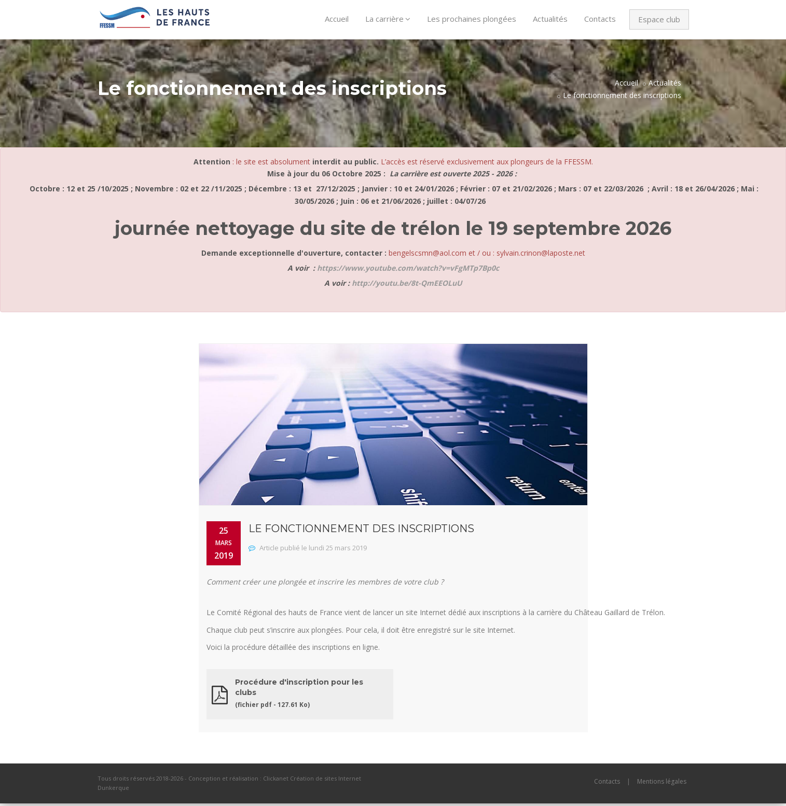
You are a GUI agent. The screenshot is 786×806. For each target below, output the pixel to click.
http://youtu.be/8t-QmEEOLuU (407, 285)
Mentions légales (661, 784)
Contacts (600, 18)
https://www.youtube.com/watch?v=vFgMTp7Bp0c (408, 270)
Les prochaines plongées (471, 18)
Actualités (550, 18)
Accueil (337, 18)
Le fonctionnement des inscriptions (622, 98)
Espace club (659, 19)
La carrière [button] (387, 18)
